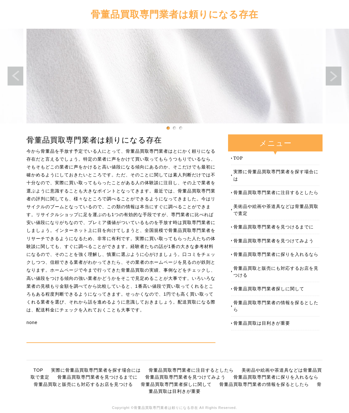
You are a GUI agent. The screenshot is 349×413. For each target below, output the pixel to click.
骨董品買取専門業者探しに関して (268, 289)
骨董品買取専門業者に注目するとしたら (275, 192)
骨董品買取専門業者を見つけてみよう (273, 241)
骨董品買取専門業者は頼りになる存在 (174, 14)
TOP (238, 158)
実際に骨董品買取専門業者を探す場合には (275, 174)
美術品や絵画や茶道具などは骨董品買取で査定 (275, 209)
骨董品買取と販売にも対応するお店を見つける (275, 271)
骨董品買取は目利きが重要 (261, 323)
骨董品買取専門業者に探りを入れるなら (275, 254)
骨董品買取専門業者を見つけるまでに (273, 227)
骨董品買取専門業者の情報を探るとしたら (275, 305)
